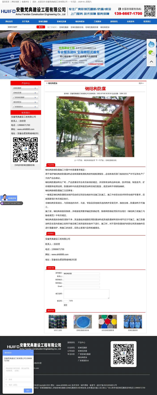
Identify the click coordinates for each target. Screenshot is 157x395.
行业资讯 (71, 348)
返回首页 (5, 2)
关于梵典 (25, 22)
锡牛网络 (84, 385)
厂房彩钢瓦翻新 (18, 97)
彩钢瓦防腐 (61, 22)
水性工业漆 (58, 330)
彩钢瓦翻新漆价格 (83, 330)
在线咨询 (130, 22)
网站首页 (9, 22)
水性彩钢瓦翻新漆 (108, 330)
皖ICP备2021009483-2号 (107, 385)
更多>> (141, 83)
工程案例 (97, 22)
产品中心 (26, 83)
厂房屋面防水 (18, 107)
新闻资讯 (114, 22)
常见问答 (71, 354)
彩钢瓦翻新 (43, 22)
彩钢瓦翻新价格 (77, 27)
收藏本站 (25, 2)
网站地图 (15, 2)
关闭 (125, 94)
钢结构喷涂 (79, 22)
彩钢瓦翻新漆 (133, 330)
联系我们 (147, 22)
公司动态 (71, 351)
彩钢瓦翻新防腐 (91, 27)
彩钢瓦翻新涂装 (111, 160)
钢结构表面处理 (89, 160)
